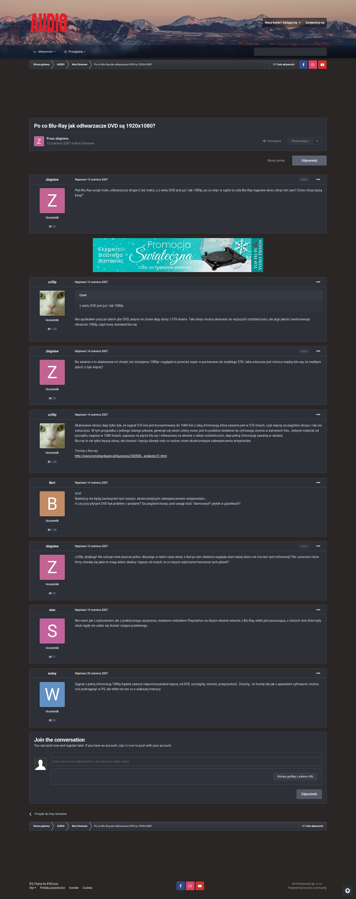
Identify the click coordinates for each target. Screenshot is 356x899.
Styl (32, 887)
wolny (52, 673)
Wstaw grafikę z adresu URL (295, 776)
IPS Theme (35, 883)
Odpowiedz (309, 160)
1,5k (52, 529)
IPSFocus (52, 883)
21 (52, 656)
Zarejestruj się (314, 22)
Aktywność (45, 51)
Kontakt (74, 887)
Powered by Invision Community (307, 887)
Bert (52, 483)
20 (52, 720)
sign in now (127, 745)
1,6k (52, 329)
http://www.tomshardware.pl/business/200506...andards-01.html (121, 456)
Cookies (87, 887)
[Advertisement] (178, 94)
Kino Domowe (84, 143)
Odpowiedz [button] (309, 794)
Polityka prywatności (52, 887)
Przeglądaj (76, 51)
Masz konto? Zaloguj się (283, 22)
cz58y (52, 282)
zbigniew (61, 138)
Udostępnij (272, 141)
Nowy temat (276, 160)
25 (52, 226)
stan (52, 610)
